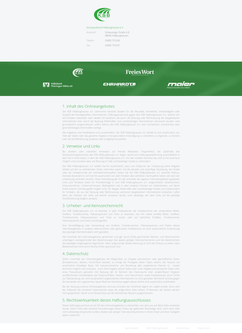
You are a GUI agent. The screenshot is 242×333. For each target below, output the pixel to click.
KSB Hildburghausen (157, 328)
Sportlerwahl (131, 328)
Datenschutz (182, 328)
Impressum (204, 328)
